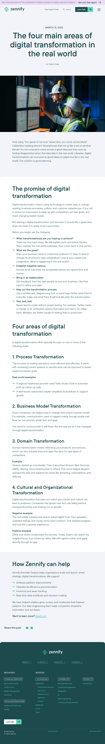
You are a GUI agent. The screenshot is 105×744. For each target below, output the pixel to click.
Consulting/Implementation (68, 702)
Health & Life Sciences (12, 706)
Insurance (8, 695)
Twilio (38, 712)
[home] (14, 9)
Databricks (39, 705)
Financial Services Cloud (46, 687)
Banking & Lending (11, 683)
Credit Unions (9, 687)
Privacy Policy (52, 731)
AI (58, 695)
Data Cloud (41, 690)
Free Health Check (52, 9)
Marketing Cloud (43, 694)
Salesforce (40, 683)
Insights (59, 662)
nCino (38, 709)
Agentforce (41, 697)
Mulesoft (40, 701)
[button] (67, 9)
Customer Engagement (67, 687)
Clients (43, 662)
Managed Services (65, 683)
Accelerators (87, 683)
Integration (62, 691)
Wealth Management (12, 691)
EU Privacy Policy (95, 731)
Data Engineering (64, 699)
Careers (77, 662)
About (27, 662)
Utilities (6, 709)
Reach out (40, 616)
